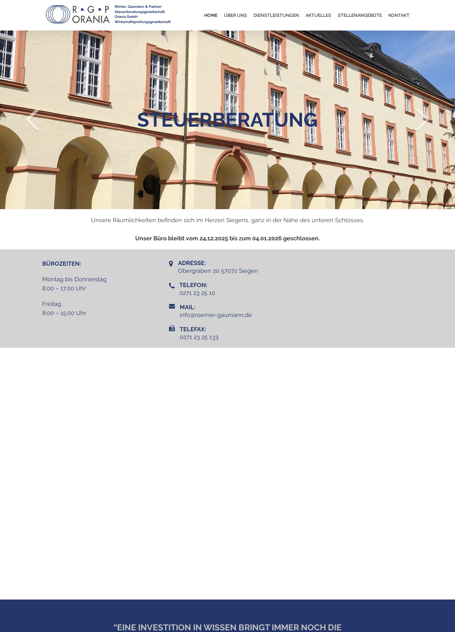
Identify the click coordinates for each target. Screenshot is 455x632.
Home (210, 15)
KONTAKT (399, 15)
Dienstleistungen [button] (276, 15)
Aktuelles (318, 15)
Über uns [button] (235, 15)
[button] (34, 120)
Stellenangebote (360, 15)
